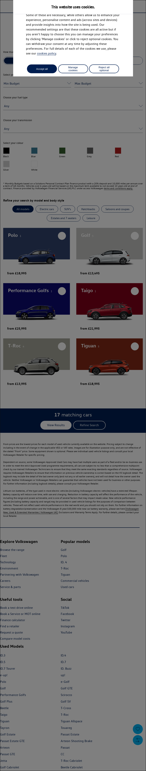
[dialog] (73, 385)
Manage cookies (73, 69)
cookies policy (46, 53)
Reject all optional (104, 69)
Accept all (42, 68)
